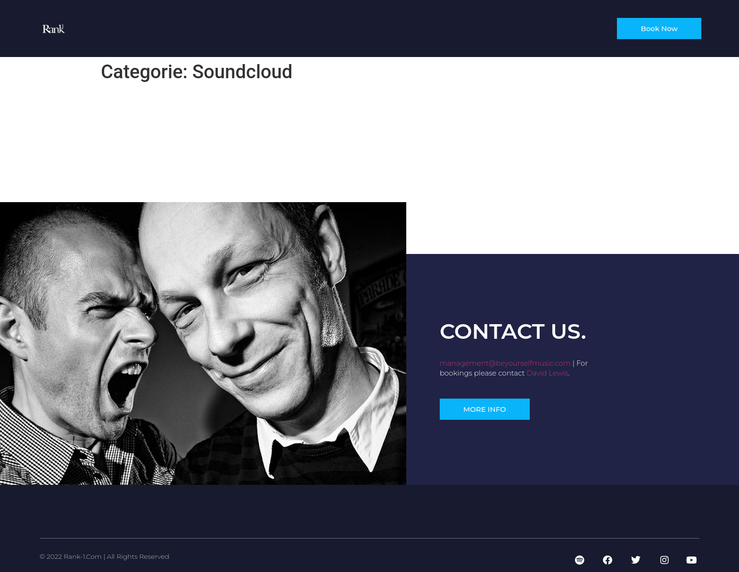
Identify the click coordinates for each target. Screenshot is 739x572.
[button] (485, 409)
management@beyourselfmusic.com (505, 363)
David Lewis (547, 372)
